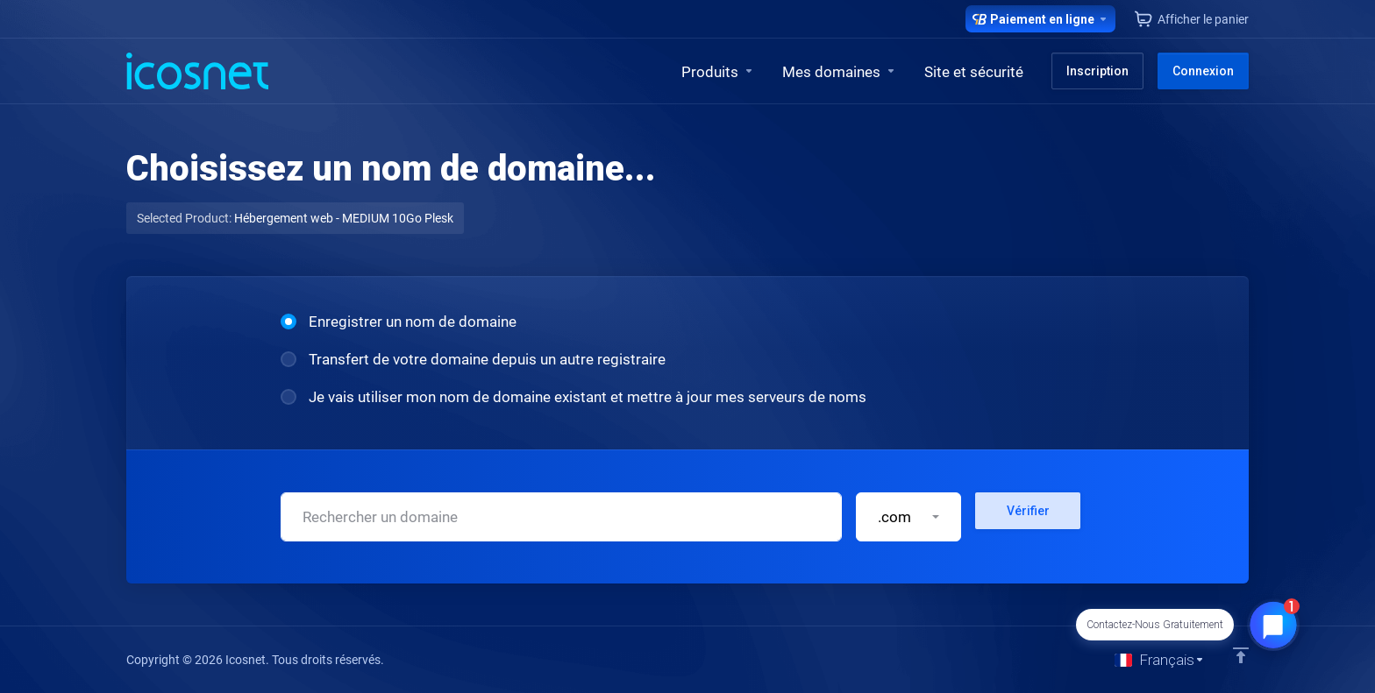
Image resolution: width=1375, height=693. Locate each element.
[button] (908, 516)
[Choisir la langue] (1160, 659)
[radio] (288, 321)
